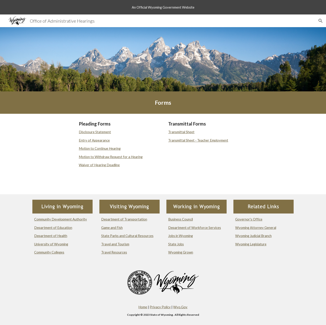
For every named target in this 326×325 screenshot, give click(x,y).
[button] (320, 20)
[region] (163, 7)
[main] (163, 102)
